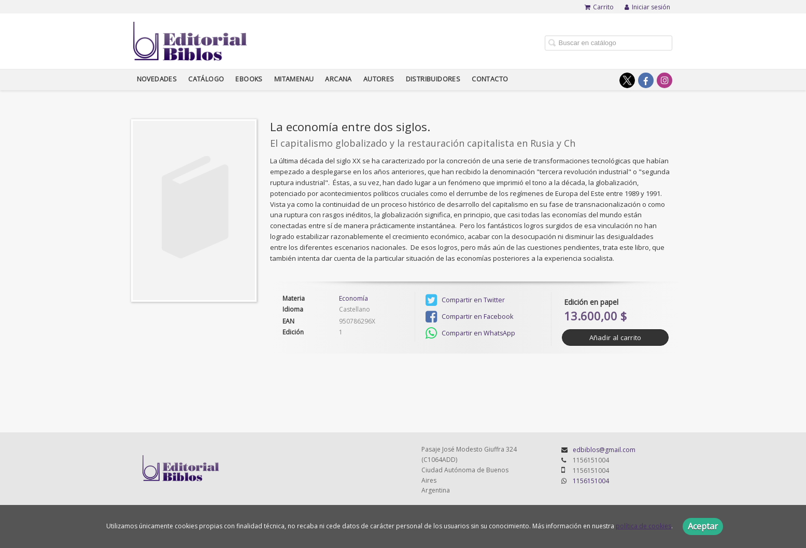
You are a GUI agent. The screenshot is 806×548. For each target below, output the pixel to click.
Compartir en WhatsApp (470, 333)
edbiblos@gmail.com (604, 449)
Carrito (599, 7)
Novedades (157, 79)
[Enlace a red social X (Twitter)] (627, 80)
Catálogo (206, 79)
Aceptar (703, 526)
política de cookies (643, 526)
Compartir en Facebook (469, 317)
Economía (353, 298)
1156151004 (591, 480)
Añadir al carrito (615, 337)
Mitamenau (294, 79)
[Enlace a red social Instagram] (664, 80)
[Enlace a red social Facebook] (646, 80)
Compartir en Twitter (465, 300)
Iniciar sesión (647, 7)
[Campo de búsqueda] (608, 42)
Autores (378, 79)
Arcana (338, 79)
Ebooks (248, 79)
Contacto (490, 79)
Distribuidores (433, 79)
